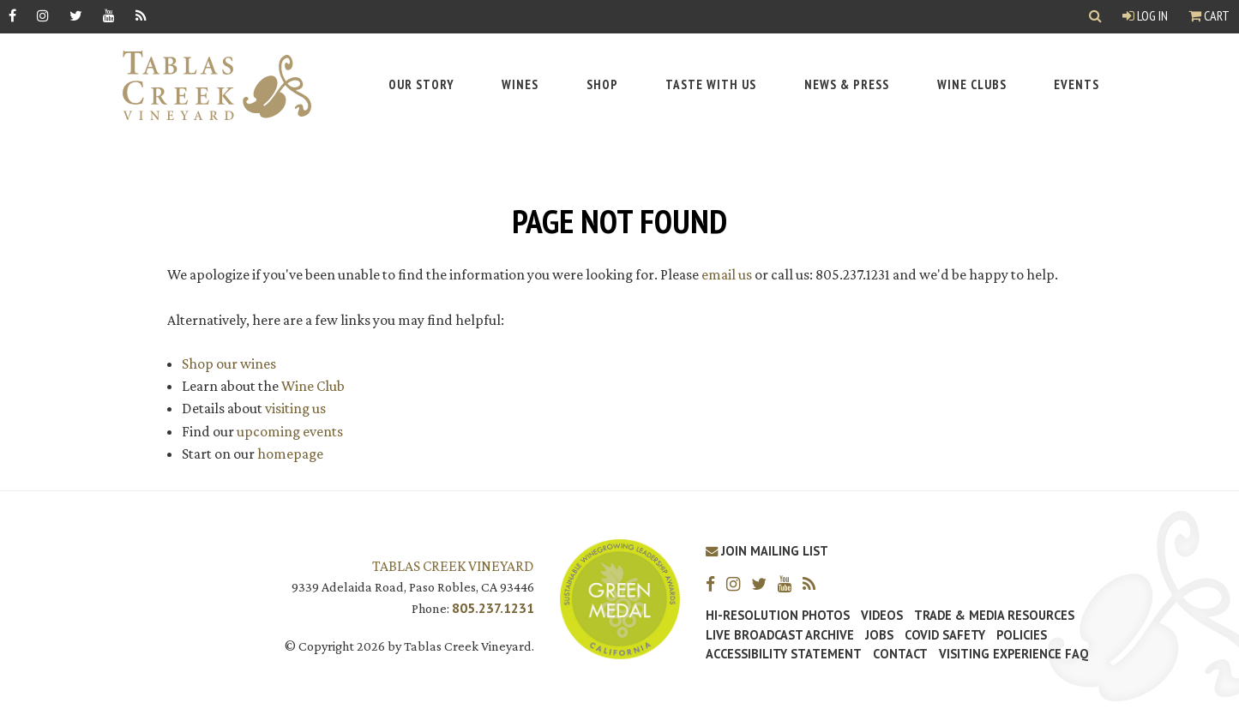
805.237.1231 (493, 607)
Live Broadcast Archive (780, 635)
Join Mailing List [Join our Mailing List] (767, 551)
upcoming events (290, 431)
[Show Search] (1095, 16)
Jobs (879, 635)
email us (726, 274)
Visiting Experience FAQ (1013, 654)
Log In (1145, 15)
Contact (900, 654)
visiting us (295, 408)
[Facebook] (12, 15)
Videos (882, 616)
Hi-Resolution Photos (778, 616)
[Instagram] (42, 15)
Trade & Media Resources (994, 616)
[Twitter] (76, 15)
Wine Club (313, 385)
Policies (1021, 635)
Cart (1209, 15)
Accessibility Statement (784, 654)
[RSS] (141, 15)
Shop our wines (229, 363)
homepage (290, 453)
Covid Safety (945, 635)
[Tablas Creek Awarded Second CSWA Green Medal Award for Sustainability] (620, 597)
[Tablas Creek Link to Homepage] (208, 85)
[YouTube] (108, 15)
